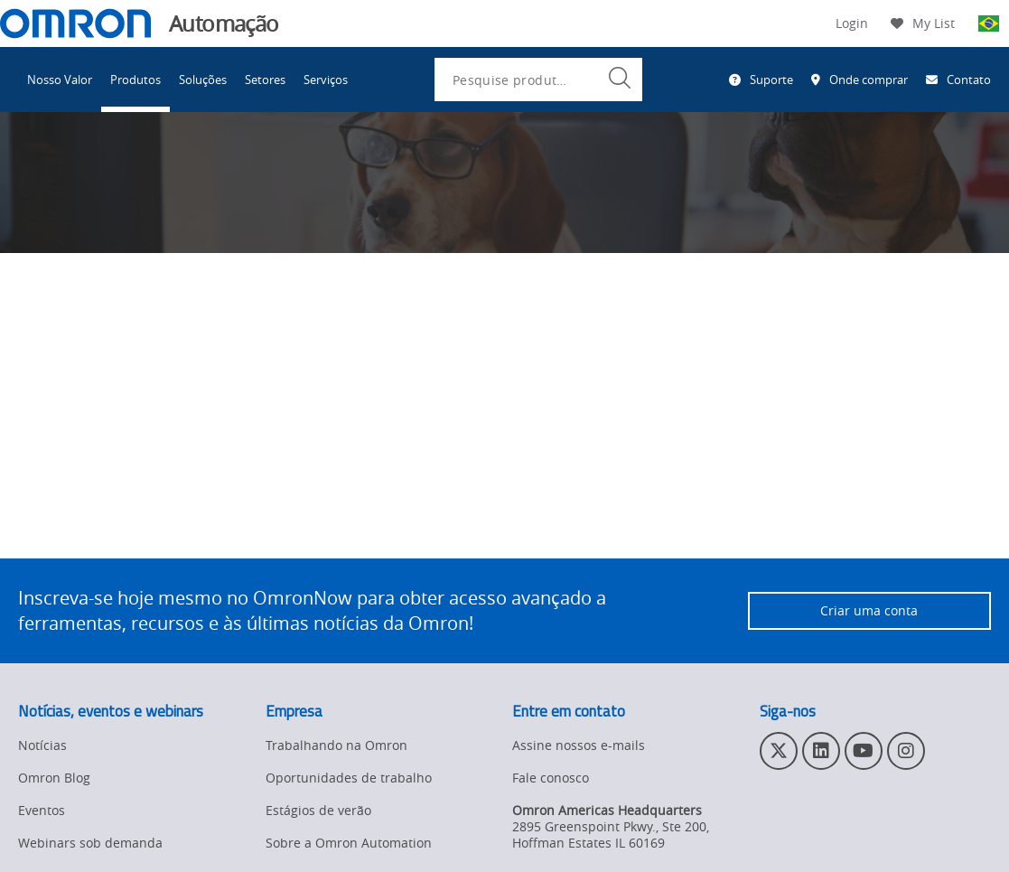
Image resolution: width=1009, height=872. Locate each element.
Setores (265, 79)
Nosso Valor (59, 79)
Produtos (135, 79)
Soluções (203, 79)
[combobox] (538, 79)
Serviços (326, 79)
